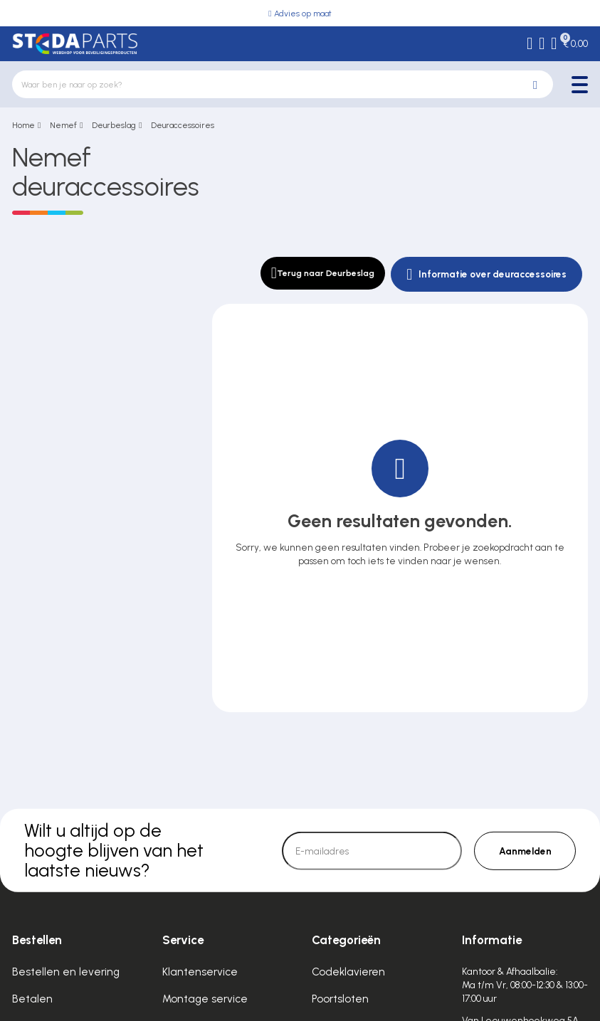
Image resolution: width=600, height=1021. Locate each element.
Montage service (205, 999)
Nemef (63, 125)
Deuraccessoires (182, 125)
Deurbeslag (114, 125)
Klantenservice (200, 972)
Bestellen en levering (66, 972)
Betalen (32, 999)
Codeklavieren (348, 972)
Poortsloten (340, 999)
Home (23, 125)
